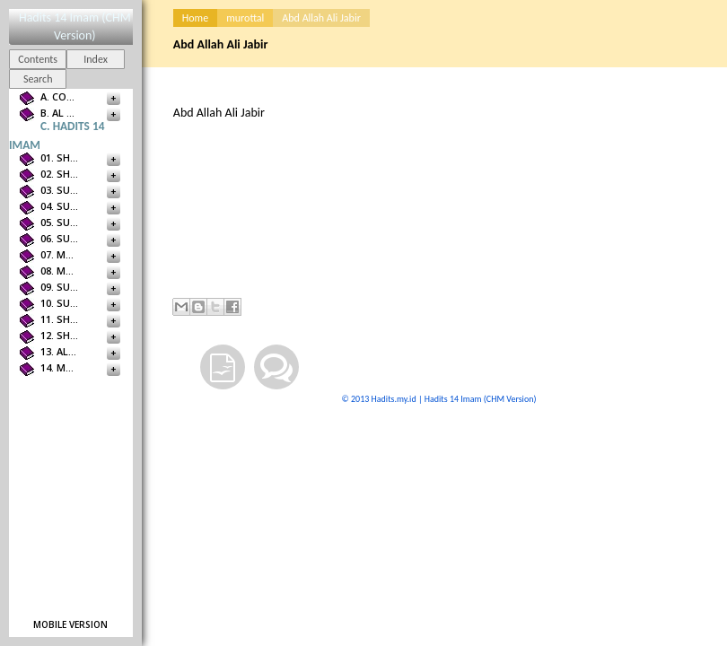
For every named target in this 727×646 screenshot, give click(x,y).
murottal (245, 18)
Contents (37, 59)
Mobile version (70, 624)
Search (38, 79)
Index (95, 59)
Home (195, 18)
